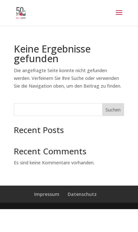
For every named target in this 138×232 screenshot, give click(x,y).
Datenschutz (82, 194)
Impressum (46, 194)
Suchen (113, 110)
